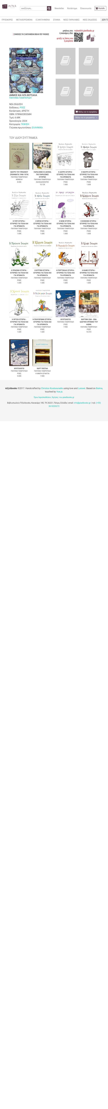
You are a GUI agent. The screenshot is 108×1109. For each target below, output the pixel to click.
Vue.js (59, 391)
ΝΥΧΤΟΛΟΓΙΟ (66, 319)
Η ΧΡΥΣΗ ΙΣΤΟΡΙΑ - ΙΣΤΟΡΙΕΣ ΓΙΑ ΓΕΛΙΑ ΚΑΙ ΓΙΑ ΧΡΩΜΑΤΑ (19, 321)
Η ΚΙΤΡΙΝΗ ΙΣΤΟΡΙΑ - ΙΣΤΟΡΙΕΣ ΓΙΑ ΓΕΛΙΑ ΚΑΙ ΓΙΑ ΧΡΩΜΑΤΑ (42, 272)
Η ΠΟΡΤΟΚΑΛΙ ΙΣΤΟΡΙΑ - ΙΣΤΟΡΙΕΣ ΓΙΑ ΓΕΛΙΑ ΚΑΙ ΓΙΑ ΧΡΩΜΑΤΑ (65, 272)
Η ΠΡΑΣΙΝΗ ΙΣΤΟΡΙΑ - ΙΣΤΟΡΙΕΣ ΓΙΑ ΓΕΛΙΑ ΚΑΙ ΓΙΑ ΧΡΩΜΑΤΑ (19, 272)
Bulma (99, 388)
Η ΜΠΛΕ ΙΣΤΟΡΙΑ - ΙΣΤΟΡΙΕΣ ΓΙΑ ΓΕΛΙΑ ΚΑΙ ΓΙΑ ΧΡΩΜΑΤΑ (42, 223)
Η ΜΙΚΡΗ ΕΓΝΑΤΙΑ (42, 373)
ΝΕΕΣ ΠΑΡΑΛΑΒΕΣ (71, 20)
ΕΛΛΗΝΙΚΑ (37, 127)
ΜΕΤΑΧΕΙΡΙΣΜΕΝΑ (24, 20)
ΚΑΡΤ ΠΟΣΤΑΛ (42, 368)
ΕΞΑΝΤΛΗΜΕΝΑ (43, 20)
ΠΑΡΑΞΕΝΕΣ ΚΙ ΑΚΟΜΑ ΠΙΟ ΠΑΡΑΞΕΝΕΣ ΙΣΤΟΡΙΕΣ (42, 174)
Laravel (81, 388)
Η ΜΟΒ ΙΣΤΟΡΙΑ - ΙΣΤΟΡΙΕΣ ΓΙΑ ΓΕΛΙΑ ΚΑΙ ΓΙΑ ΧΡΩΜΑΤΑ (66, 223)
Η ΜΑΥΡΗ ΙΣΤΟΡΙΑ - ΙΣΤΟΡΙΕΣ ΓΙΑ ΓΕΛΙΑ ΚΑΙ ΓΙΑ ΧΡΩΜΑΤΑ (89, 174)
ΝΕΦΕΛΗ (19, 179)
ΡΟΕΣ (22, 107)
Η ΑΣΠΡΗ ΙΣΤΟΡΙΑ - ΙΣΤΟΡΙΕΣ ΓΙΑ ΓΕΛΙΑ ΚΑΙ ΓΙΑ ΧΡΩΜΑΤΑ (66, 174)
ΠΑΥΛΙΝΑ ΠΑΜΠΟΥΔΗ (20, 98)
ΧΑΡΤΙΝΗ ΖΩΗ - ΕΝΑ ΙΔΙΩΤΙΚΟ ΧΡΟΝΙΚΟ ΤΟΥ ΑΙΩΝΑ (89, 321)
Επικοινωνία (85, 8)
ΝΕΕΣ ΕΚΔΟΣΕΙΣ (90, 20)
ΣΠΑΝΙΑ (56, 20)
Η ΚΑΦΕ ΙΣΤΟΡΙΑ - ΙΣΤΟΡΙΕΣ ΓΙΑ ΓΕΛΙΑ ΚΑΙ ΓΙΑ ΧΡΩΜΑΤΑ (89, 272)
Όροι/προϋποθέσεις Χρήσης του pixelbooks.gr (54, 397)
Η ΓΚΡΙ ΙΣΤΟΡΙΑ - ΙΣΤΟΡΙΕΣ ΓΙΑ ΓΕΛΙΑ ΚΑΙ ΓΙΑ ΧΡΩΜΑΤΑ (19, 223)
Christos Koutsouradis (52, 388)
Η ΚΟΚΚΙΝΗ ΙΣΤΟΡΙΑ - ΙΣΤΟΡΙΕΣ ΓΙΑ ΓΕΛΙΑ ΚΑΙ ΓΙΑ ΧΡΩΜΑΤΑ (89, 223)
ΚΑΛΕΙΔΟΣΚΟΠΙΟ (42, 182)
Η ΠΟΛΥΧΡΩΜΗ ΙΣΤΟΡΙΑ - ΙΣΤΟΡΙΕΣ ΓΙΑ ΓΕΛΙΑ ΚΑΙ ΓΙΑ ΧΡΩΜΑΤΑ (42, 321)
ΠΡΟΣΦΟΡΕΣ (7, 20)
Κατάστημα (72, 8)
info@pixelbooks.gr (82, 403)
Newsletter (59, 8)
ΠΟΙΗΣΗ (25, 124)
